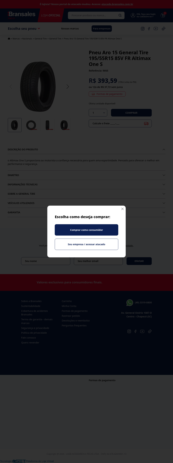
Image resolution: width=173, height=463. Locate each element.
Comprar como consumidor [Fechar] (86, 229)
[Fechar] (122, 209)
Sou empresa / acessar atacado (86, 244)
